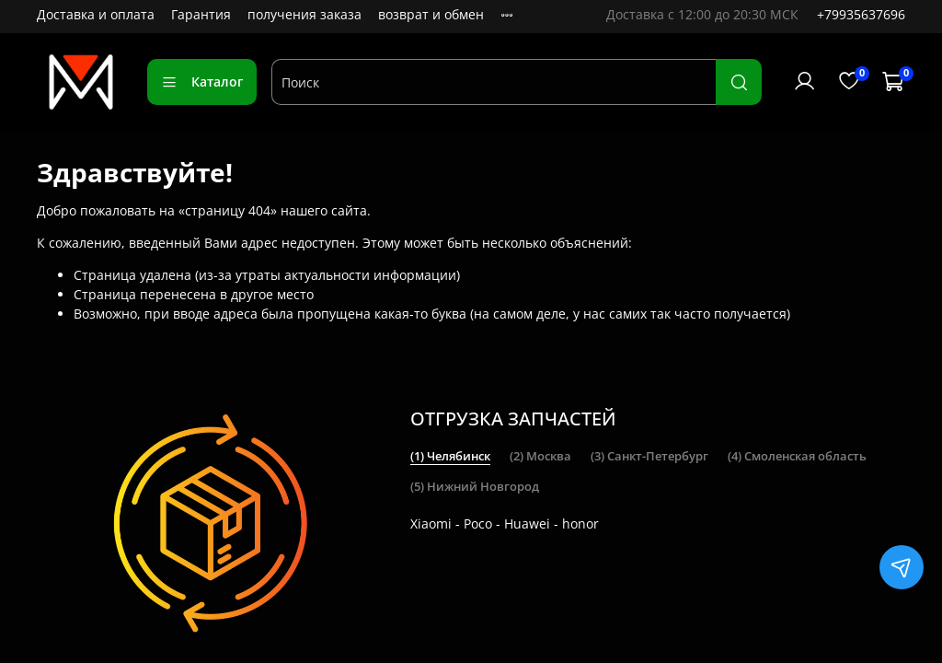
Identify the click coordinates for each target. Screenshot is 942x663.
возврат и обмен (431, 14)
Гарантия (201, 14)
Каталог (202, 81)
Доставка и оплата (96, 14)
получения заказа (304, 14)
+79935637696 (861, 14)
